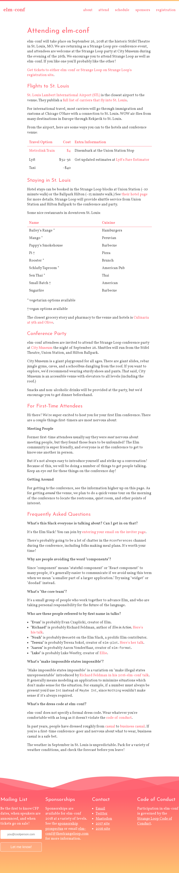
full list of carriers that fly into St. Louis (95, 100)
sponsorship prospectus (61, 826)
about (87, 10)
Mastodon (104, 818)
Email (100, 808)
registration (166, 10)
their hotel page (135, 194)
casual (110, 726)
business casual (132, 726)
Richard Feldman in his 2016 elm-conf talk (114, 675)
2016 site (103, 828)
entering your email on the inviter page (114, 532)
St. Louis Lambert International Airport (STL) (63, 95)
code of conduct (119, 717)
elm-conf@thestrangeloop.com (67, 831)
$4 (69, 150)
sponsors (142, 10)
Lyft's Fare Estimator (132, 159)
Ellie (103, 653)
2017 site (103, 823)
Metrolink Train (42, 150)
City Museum (41, 347)
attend (103, 10)
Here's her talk (131, 643)
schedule (122, 10)
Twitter (102, 813)
